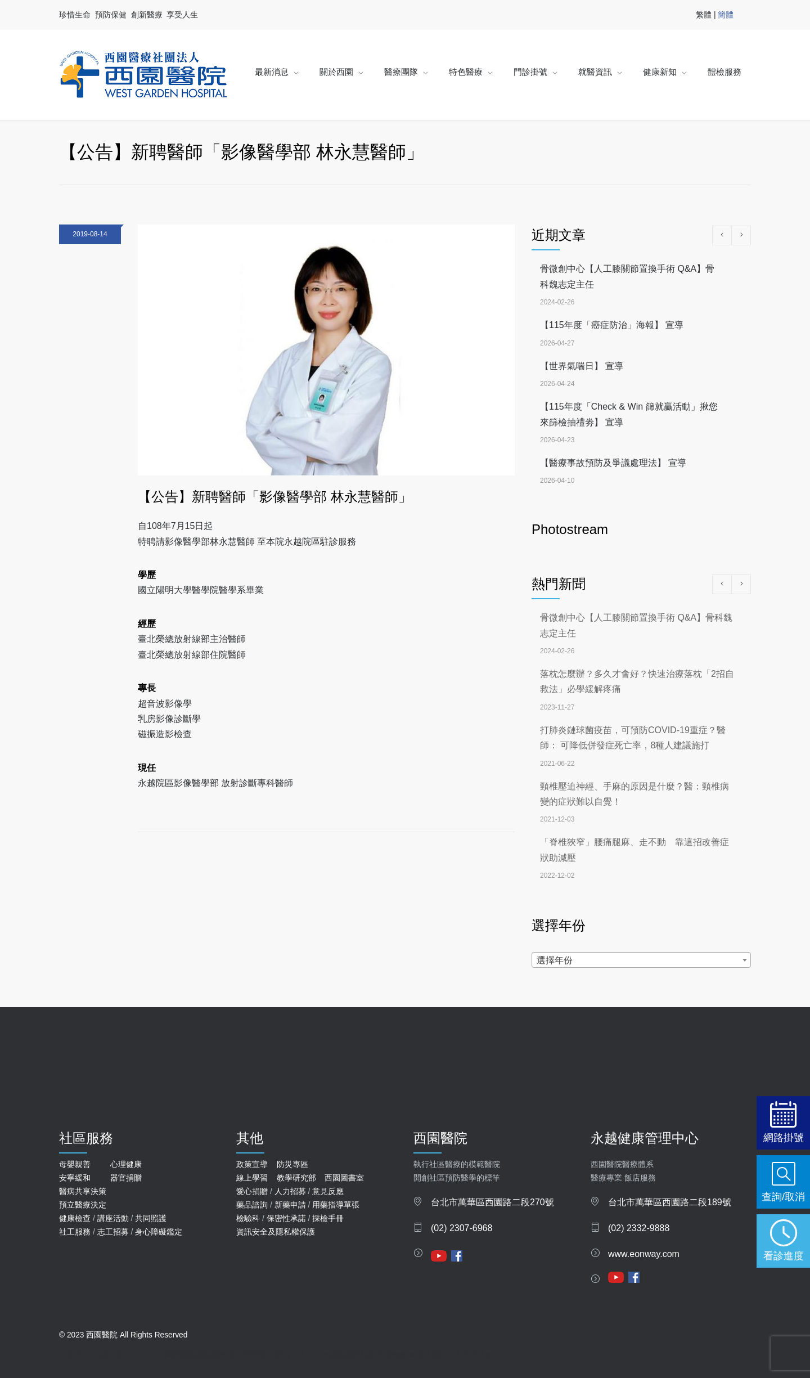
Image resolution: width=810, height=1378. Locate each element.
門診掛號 (530, 72)
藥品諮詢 (252, 1204)
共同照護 (150, 1218)
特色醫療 (466, 72)
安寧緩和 (75, 1177)
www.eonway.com (644, 1254)
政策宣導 (252, 1164)
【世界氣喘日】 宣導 (581, 366)
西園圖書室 (344, 1177)
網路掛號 (783, 1137)
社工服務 (75, 1231)
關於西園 (336, 72)
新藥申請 (290, 1204)
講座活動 (113, 1218)
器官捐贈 (126, 1177)
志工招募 (113, 1231)
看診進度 (783, 1256)
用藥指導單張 (335, 1204)
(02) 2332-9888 (638, 1228)
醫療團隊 (401, 72)
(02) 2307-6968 (461, 1228)
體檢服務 (724, 72)
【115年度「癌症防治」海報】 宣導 (611, 325)
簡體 (726, 14)
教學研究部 (296, 1177)
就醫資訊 (595, 72)
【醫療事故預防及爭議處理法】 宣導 (613, 463)
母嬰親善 (75, 1164)
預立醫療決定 (82, 1204)
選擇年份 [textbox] (555, 960)
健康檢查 (75, 1218)
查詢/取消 (783, 1196)
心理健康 (126, 1164)
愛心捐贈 (252, 1191)
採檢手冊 (328, 1218)
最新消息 (272, 72)
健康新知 (660, 72)
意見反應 (328, 1191)
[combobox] (641, 960)
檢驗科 (248, 1218)
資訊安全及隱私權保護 (275, 1231)
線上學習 (252, 1177)
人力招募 (290, 1191)
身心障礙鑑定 (158, 1231)
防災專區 (292, 1164)
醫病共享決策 (82, 1191)
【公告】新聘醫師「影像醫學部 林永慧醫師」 (275, 496)
